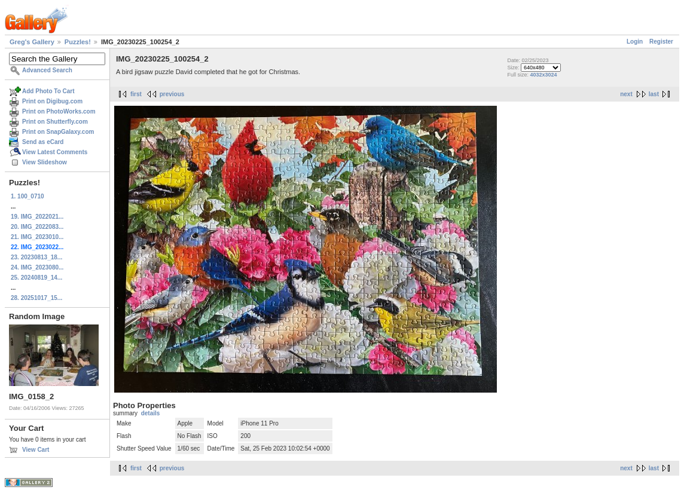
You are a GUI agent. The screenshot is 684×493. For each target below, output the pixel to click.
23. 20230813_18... (36, 257)
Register (661, 41)
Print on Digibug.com (52, 101)
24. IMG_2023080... (37, 267)
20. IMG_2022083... (37, 226)
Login (635, 41)
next (626, 94)
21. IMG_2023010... (37, 237)
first (136, 94)
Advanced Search (47, 70)
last (654, 94)
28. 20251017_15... (36, 298)
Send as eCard (42, 142)
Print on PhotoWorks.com (59, 111)
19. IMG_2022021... (37, 216)
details (150, 413)
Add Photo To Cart (48, 91)
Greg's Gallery (32, 41)
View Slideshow (44, 162)
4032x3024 (543, 75)
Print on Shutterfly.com (55, 121)
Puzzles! (78, 41)
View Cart (35, 449)
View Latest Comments (54, 152)
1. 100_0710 (27, 196)
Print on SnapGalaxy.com (58, 131)
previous (172, 94)
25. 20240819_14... (36, 277)
